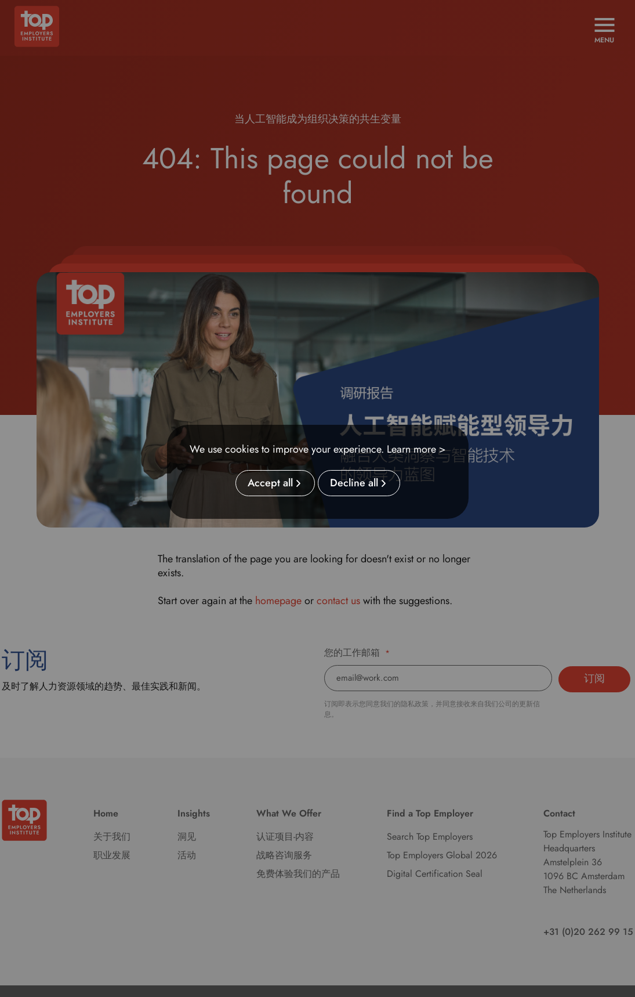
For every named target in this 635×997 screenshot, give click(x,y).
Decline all (354, 483)
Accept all (270, 483)
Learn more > (416, 449)
